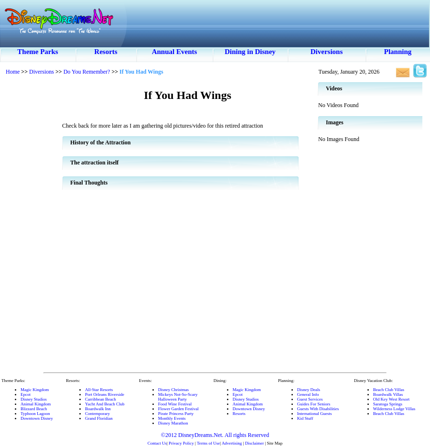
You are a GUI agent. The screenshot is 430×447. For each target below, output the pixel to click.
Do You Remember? (87, 71)
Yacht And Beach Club (104, 404)
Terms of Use (208, 443)
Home (13, 71)
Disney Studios (34, 399)
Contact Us (157, 443)
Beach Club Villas (388, 389)
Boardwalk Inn (98, 408)
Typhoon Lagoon (35, 413)
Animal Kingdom (36, 404)
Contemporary (97, 413)
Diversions (327, 51)
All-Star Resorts (99, 389)
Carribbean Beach (100, 399)
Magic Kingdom (35, 389)
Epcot (26, 394)
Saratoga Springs (387, 404)
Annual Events (174, 51)
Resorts (105, 51)
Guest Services (310, 399)
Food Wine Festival (175, 404)
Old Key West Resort (391, 399)
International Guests (314, 413)
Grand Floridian (99, 418)
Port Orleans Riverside (104, 394)
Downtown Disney (37, 418)
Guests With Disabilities (318, 408)
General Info (308, 394)
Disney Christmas (173, 389)
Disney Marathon (173, 423)
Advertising (232, 443)
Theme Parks (37, 51)
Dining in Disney (250, 51)
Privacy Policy (181, 443)
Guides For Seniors (314, 404)
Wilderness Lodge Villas (394, 408)
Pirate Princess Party (176, 413)
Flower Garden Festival (178, 408)
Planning (398, 51)
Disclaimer (254, 443)
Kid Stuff (305, 418)
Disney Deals (308, 389)
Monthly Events (172, 418)
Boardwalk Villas (388, 394)
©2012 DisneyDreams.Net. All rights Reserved (215, 435)
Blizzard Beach (34, 408)
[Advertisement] (31, 224)
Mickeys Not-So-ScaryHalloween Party (178, 397)
